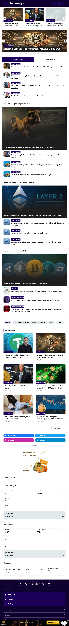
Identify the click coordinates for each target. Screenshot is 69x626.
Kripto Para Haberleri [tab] (21, 322)
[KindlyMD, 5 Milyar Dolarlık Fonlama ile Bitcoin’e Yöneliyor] (34, 174)
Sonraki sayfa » (58, 428)
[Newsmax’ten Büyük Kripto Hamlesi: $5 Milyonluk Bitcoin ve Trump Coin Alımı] (34, 164)
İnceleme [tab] (60, 322)
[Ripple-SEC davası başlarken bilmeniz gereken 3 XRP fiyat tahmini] (50, 409)
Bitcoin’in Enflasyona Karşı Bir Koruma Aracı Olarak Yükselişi (25, 284)
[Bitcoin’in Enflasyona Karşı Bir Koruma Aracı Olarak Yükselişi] (34, 270)
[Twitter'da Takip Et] (50, 435)
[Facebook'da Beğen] (19, 435)
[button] (59, 3)
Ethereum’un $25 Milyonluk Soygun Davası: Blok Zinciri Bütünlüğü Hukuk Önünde (33, 215)
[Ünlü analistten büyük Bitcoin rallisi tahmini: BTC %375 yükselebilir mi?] (50, 378)
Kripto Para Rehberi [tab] (39, 322)
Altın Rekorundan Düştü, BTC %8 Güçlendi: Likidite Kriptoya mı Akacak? (29, 147)
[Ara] (55, 3)
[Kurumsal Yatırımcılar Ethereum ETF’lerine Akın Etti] (34, 232)
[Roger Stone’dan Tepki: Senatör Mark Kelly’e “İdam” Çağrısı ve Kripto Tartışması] (34, 76)
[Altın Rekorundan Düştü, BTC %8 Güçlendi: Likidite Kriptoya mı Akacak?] (34, 66)
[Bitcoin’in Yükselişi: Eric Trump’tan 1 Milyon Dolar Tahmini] (34, 18)
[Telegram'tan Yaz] (50, 440)
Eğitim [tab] (51, 322)
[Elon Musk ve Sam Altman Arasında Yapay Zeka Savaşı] (34, 95)
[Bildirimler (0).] (63, 3)
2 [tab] (26, 53)
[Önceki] (5, 18)
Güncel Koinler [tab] (51, 59)
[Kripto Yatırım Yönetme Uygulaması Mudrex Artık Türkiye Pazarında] (34, 299)
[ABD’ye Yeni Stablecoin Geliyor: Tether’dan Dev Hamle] (13, 18)
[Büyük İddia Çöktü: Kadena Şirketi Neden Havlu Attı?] (18, 409)
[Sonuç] (34, 507)
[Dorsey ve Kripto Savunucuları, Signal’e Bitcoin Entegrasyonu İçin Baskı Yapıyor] (34, 154)
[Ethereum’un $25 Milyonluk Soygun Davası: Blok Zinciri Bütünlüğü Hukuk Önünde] (34, 202)
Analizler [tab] (7, 322)
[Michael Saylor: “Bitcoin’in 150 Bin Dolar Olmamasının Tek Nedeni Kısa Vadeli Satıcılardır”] (34, 86)
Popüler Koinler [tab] (18, 59)
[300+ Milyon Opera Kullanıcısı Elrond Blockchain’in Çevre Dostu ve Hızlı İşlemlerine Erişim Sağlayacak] (34, 309)
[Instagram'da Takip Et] (19, 440)
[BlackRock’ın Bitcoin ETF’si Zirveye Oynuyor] (55, 18)
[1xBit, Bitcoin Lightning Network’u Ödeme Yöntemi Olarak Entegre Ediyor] (34, 290)
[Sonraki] (64, 18)
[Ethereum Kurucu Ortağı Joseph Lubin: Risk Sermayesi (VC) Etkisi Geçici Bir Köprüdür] (34, 223)
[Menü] (5, 3)
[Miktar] (34, 500)
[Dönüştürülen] (50, 493)
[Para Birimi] (18, 493)
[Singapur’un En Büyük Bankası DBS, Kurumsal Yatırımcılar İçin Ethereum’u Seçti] (34, 242)
